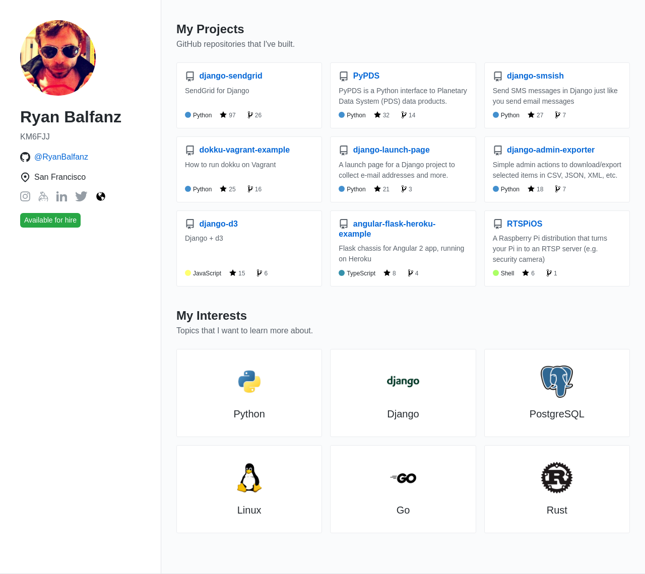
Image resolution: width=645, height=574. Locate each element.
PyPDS (359, 75)
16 (255, 189)
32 (382, 115)
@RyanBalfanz (61, 157)
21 (382, 189)
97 (227, 115)
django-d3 (211, 224)
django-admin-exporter (544, 150)
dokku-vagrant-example (237, 150)
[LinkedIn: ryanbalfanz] (61, 198)
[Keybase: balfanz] (43, 198)
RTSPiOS (518, 224)
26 (255, 115)
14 (408, 115)
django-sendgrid (224, 75)
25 (227, 189)
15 (237, 273)
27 (535, 115)
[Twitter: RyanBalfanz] (81, 198)
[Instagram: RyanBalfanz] (25, 198)
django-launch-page (384, 150)
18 (535, 189)
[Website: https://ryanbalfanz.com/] (101, 197)
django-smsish (528, 75)
